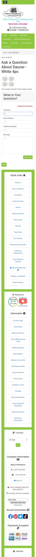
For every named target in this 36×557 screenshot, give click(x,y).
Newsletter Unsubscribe (18, 419)
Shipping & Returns (18, 333)
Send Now (27, 157)
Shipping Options (18, 348)
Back (4, 164)
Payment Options (18, 372)
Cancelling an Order (18, 366)
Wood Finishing (18, 282)
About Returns (18, 354)
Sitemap (18, 226)
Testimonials (18, 220)
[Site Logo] (18, 12)
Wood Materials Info (18, 269)
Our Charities (18, 238)
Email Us (18, 480)
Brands (5, 43)
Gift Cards (14, 43)
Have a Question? (27, 43)
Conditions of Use (18, 385)
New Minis (23, 35)
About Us (18, 183)
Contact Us (7, 47)
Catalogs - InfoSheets (18, 276)
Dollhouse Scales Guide (22, 39)
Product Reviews (18, 201)
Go (18, 445)
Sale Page (13, 35)
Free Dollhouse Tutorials (18, 260)
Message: (6, 135)
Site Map (18, 391)
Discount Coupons (18, 412)
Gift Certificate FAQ (18, 397)
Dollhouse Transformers (18, 252)
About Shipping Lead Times (18, 340)
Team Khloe (18, 232)
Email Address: (8, 118)
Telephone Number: (10, 126)
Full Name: (7, 110)
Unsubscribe (18, 505)
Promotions (7, 39)
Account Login (18, 321)
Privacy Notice (18, 379)
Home (5, 35)
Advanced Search (18, 214)
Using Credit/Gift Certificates (18, 405)
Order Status (18, 327)
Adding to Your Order (18, 360)
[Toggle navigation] (5, 2)
